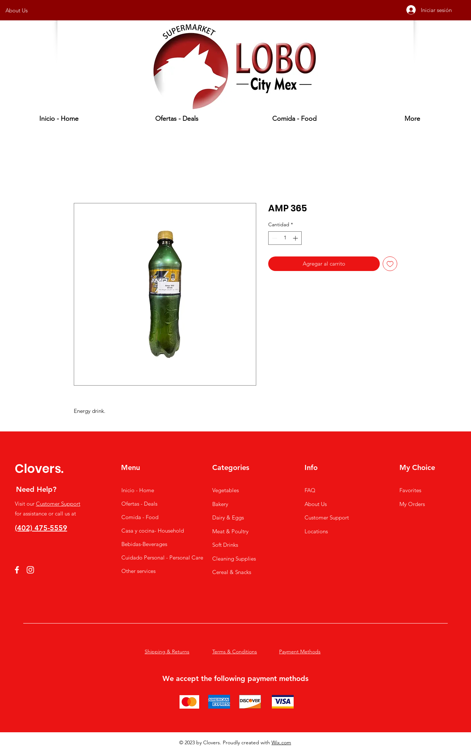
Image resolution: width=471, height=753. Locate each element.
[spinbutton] (284, 238)
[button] (294, 119)
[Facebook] (17, 570)
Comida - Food (139, 517)
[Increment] (296, 238)
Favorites (410, 490)
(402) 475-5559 (41, 527)
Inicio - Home (137, 490)
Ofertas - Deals (139, 503)
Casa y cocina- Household (148, 530)
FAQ (310, 490)
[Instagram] (30, 570)
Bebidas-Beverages (144, 544)
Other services (138, 570)
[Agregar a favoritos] (390, 263)
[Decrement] (273, 238)
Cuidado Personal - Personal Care (148, 557)
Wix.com (281, 742)
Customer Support (58, 503)
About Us (316, 504)
